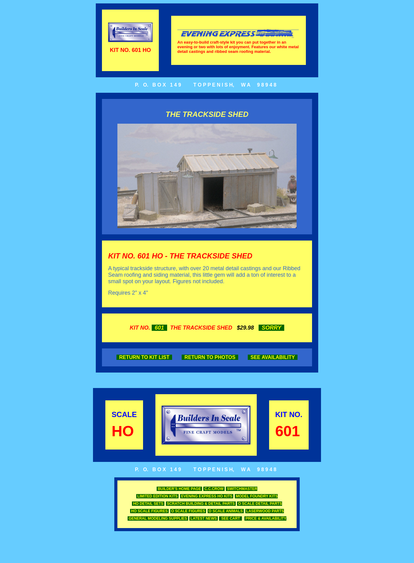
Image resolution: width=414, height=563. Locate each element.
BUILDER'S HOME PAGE (179, 489)
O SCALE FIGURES (188, 511)
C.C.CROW (214, 489)
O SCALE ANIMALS (226, 511)
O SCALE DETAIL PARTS (259, 503)
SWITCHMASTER (241, 489)
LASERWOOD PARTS (264, 511)
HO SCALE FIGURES (149, 511)
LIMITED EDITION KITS (157, 496)
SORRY (271, 328)
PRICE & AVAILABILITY (265, 518)
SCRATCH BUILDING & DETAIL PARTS (201, 503)
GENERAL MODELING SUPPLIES (158, 518)
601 (159, 328)
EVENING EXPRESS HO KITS (207, 496)
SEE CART (230, 518)
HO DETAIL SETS (148, 503)
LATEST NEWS (203, 518)
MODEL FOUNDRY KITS (256, 496)
